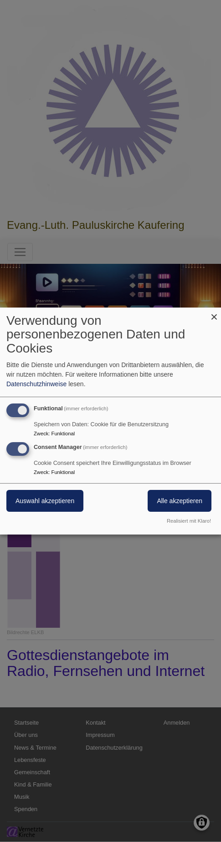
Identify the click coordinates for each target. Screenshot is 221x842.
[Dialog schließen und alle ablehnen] (214, 313)
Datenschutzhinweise (36, 384)
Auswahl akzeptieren (44, 501)
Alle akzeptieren (179, 501)
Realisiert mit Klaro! (189, 521)
